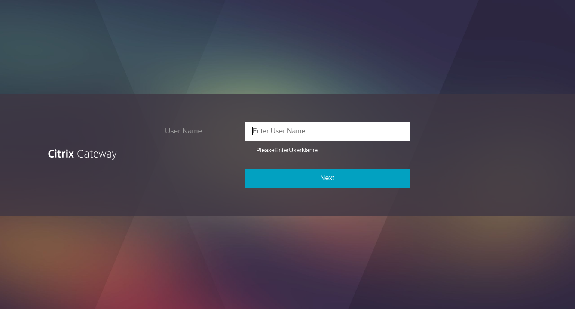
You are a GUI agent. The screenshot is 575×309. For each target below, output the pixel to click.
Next (327, 178)
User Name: (184, 131)
